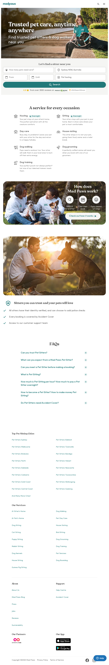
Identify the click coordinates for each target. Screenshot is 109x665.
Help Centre (61, 590)
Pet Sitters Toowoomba (66, 475)
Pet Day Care (61, 518)
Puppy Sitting (17, 539)
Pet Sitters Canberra (20, 475)
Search (54, 84)
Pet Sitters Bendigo (64, 454)
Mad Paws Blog (18, 597)
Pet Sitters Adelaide (20, 468)
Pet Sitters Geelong (64, 489)
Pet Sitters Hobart (63, 461)
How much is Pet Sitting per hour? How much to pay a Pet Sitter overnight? (54, 383)
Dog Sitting (16, 525)
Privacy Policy (42, 660)
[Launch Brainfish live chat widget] (100, 658)
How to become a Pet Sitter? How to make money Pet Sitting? (54, 394)
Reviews (15, 618)
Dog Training (61, 546)
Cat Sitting (16, 532)
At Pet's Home (18, 518)
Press (14, 604)
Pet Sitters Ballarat (64, 440)
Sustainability (17, 625)
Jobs (13, 611)
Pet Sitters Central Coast (22, 489)
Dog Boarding (62, 560)
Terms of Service (57, 660)
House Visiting (62, 525)
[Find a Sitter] (98, 4)
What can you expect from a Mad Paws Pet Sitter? (54, 360)
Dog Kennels (17, 553)
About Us (15, 590)
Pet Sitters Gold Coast (21, 482)
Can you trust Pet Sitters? (54, 352)
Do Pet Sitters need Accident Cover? (54, 403)
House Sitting (17, 560)
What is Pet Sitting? (54, 374)
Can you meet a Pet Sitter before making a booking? (54, 367)
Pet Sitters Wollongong (65, 482)
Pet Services (61, 553)
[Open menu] (104, 4)
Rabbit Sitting (17, 546)
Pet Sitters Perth (19, 461)
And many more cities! (21, 496)
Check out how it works (82, 216)
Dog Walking (61, 511)
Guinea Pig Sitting (19, 567)
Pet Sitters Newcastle (65, 468)
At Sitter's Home (18, 511)
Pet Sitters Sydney (19, 440)
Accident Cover (62, 597)
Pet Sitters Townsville (65, 447)
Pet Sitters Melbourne (21, 447)
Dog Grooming (62, 539)
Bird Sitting (60, 532)
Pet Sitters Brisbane (20, 454)
